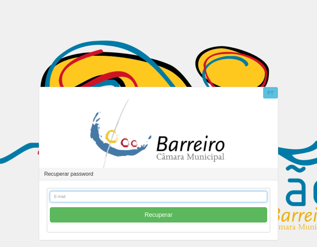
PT (270, 92)
